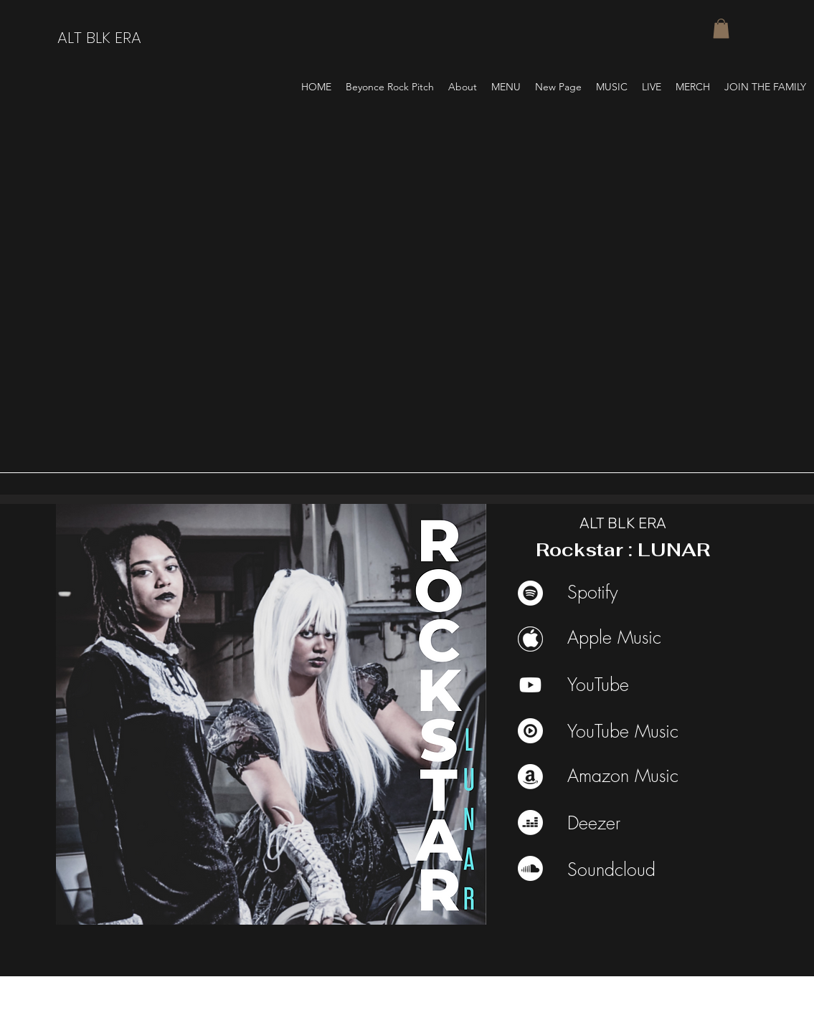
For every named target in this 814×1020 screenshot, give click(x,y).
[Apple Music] (530, 639)
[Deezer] (530, 822)
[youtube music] (530, 730)
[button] (721, 28)
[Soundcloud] (530, 868)
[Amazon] (530, 776)
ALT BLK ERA (99, 38)
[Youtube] (530, 684)
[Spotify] (530, 593)
